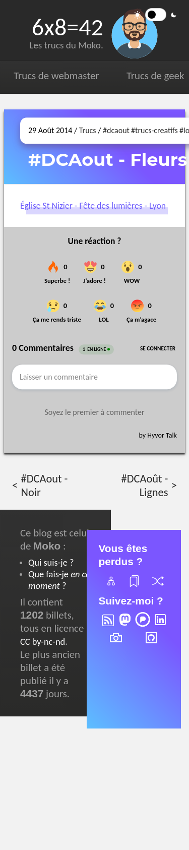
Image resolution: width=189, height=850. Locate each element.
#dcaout (116, 130)
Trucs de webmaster (56, 75)
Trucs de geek (155, 75)
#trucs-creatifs (154, 130)
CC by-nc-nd (42, 641)
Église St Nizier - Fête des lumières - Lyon (93, 205)
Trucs (87, 130)
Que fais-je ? (59, 579)
